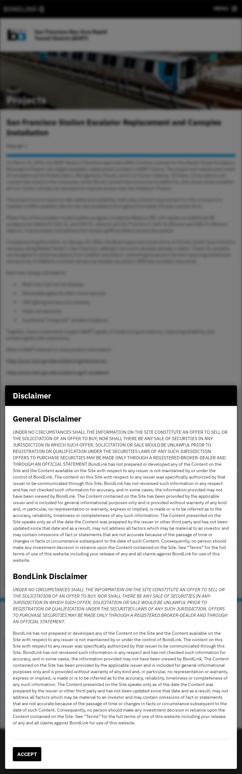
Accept (27, 754)
